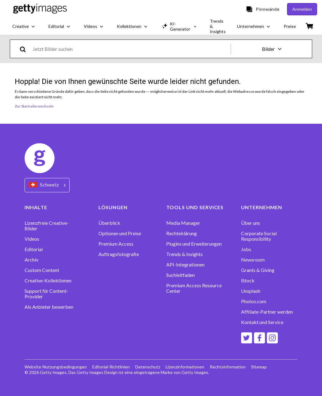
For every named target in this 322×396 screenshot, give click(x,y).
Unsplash (250, 291)
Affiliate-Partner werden (267, 312)
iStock (248, 280)
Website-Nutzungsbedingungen (56, 366)
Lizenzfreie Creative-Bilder (47, 225)
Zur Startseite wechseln (34, 106)
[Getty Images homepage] (40, 9)
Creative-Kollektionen (48, 280)
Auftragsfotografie (118, 254)
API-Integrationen (185, 264)
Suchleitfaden (180, 275)
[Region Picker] (47, 185)
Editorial (34, 249)
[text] (131, 49)
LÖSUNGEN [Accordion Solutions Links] (113, 207)
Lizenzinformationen (185, 366)
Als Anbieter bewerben (49, 307)
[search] (25, 49)
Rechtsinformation (228, 366)
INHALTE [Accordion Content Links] (36, 207)
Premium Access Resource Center (194, 288)
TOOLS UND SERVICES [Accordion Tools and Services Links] (195, 207)
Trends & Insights (184, 254)
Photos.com (253, 301)
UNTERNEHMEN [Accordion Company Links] (261, 207)
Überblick (109, 223)
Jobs (246, 249)
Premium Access (115, 244)
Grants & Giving (257, 270)
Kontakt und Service (262, 322)
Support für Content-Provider (46, 293)
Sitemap (259, 366)
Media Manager (183, 223)
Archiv (31, 259)
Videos (32, 239)
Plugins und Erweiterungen (194, 244)
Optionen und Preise (119, 233)
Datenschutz (147, 366)
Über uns (250, 223)
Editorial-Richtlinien (111, 366)
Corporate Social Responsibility (259, 236)
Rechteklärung (181, 233)
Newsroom (253, 259)
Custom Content (42, 270)
